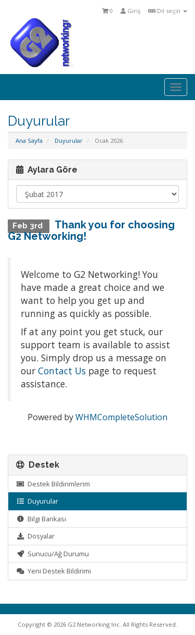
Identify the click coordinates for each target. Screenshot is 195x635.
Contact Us (62, 370)
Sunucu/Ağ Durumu (52, 553)
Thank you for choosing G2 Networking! (91, 230)
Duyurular (69, 140)
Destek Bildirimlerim (53, 484)
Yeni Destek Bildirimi (53, 571)
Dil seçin (167, 11)
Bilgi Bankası (41, 518)
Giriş (130, 11)
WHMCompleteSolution (121, 417)
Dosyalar (35, 536)
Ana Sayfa (29, 140)
